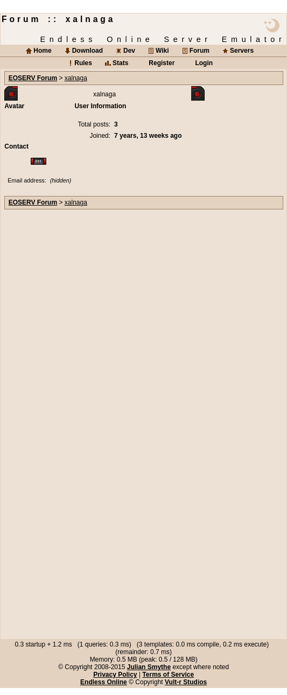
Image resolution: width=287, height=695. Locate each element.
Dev (129, 50)
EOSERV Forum (33, 78)
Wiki (162, 50)
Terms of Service (168, 674)
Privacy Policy (115, 674)
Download (87, 50)
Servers (242, 50)
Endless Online (103, 682)
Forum (199, 50)
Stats (120, 63)
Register (161, 63)
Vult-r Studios (186, 682)
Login (204, 63)
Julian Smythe (149, 667)
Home (42, 50)
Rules (83, 63)
